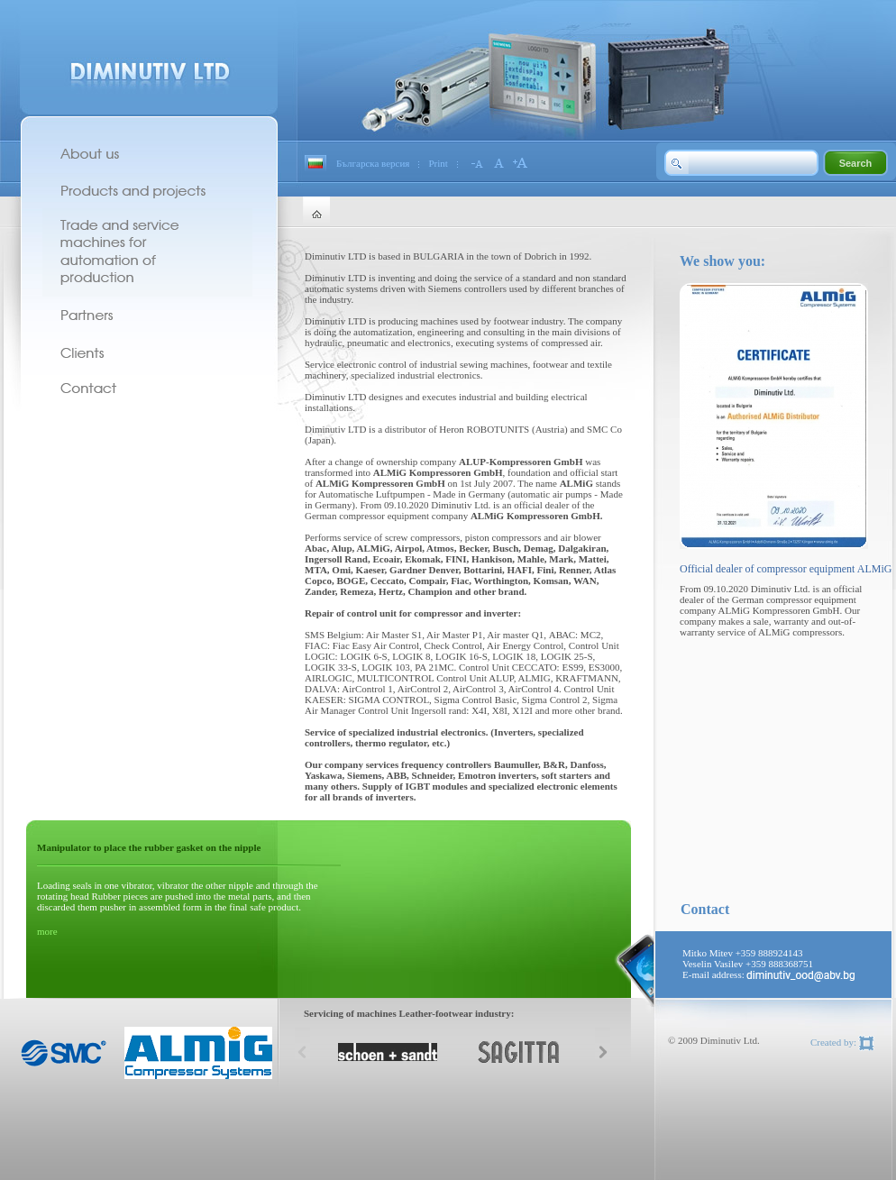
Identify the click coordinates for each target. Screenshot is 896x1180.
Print (437, 163)
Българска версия (372, 163)
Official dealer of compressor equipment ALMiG (785, 569)
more (47, 931)
